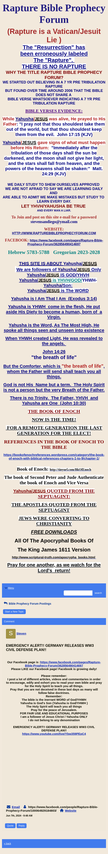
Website (70, 810)
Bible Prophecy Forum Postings (27, 603)
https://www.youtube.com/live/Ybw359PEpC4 (54, 733)
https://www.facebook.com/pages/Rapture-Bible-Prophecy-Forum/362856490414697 (63, 663)
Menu (9, 588)
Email (16, 807)
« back (7, 843)
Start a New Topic (14, 611)
